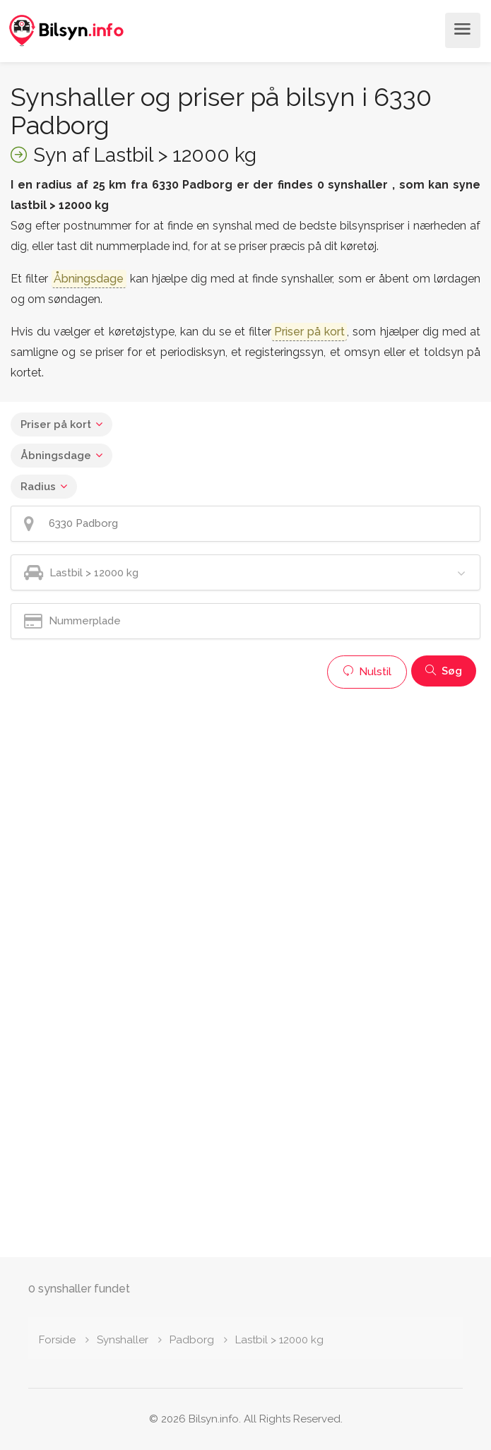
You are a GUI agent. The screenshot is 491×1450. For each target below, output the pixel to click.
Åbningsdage (55, 455)
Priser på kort (55, 424)
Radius (38, 486)
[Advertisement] (245, 794)
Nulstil (367, 671)
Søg (443, 671)
